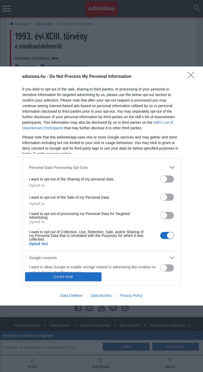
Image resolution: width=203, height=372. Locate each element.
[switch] (167, 179)
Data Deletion (71, 295)
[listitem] (101, 167)
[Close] (193, 77)
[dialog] (101, 186)
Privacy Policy (131, 295)
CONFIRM (63, 277)
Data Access (101, 295)
